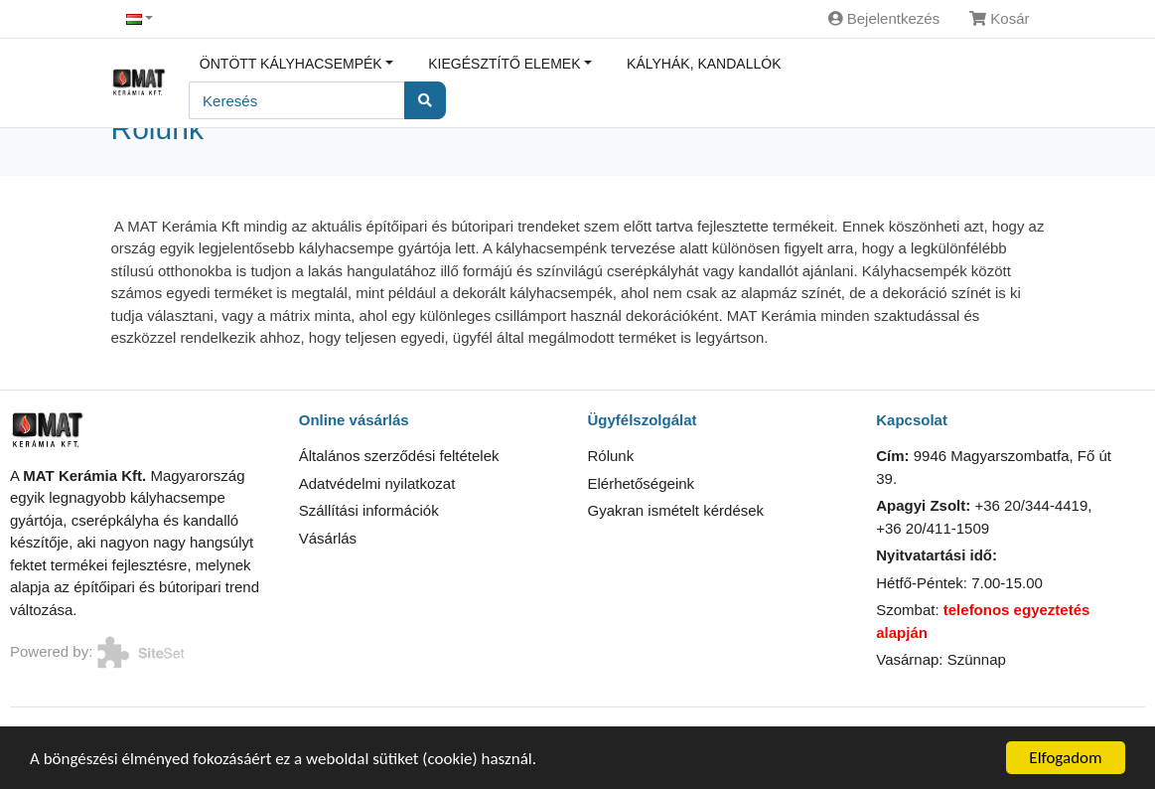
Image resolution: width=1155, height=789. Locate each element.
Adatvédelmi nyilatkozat (377, 483)
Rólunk (611, 455)
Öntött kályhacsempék (291, 64)
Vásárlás (328, 538)
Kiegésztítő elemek (504, 64)
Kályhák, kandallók (704, 64)
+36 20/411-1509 (932, 528)
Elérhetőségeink (641, 483)
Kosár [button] (999, 18)
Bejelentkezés (884, 18)
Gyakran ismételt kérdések (676, 510)
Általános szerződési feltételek (399, 455)
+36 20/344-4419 (1030, 505)
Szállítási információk (369, 510)
